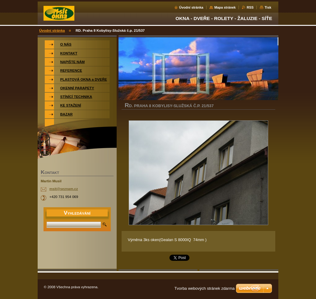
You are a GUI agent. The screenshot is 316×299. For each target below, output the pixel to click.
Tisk (267, 7)
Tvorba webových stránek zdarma (204, 288)
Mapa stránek (225, 7)
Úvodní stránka (191, 7)
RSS (250, 7)
